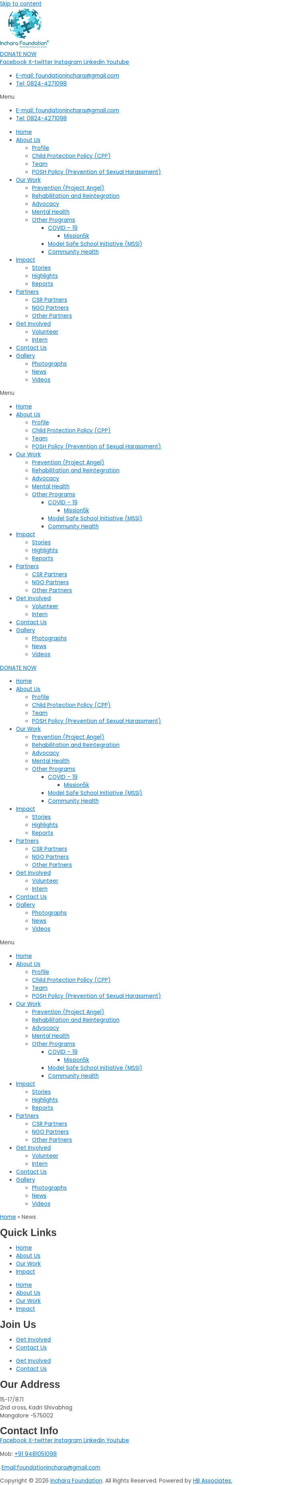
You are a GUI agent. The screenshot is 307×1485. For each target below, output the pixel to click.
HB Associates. (212, 1481)
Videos (41, 380)
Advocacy (45, 204)
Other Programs (53, 220)
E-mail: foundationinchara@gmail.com (67, 76)
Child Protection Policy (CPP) (71, 156)
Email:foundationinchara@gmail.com (51, 1467)
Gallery (25, 356)
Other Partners (52, 316)
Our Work (28, 180)
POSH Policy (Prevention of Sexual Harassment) (96, 172)
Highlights (45, 276)
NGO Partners (50, 308)
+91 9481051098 (35, 1454)
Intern (40, 340)
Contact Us (31, 348)
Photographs (49, 364)
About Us (28, 140)
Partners (27, 292)
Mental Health (51, 212)
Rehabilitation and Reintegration (76, 196)
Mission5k (76, 236)
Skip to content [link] (21, 4)
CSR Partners (49, 300)
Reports (42, 284)
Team (40, 164)
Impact (25, 260)
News (39, 372)
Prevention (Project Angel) (68, 188)
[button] (153, 97)
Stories (41, 268)
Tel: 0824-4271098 (41, 84)
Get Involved (33, 324)
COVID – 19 (63, 228)
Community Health (73, 252)
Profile (40, 148)
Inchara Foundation (76, 1481)
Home (24, 132)
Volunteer (45, 332)
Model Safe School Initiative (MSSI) (95, 244)
